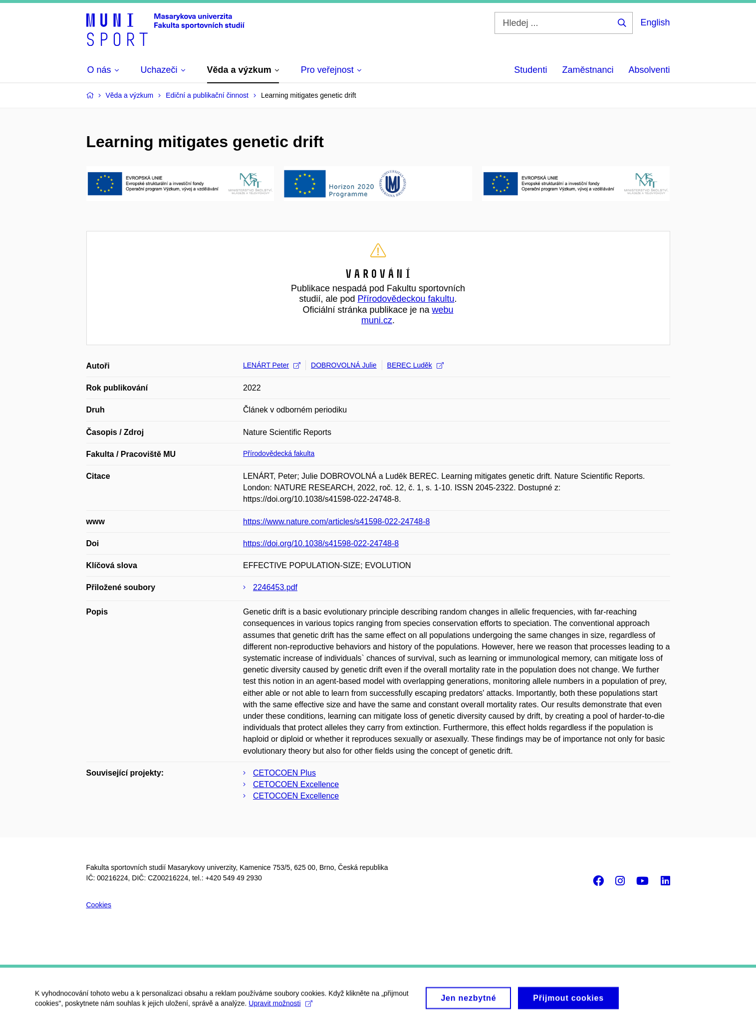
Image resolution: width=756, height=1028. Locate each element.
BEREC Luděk (415, 365)
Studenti (530, 70)
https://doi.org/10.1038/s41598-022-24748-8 (321, 543)
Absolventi (649, 70)
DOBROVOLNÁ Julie (343, 365)
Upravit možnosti (280, 1008)
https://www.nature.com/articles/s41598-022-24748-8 (336, 521)
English (655, 22)
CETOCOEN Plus (284, 773)
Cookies (99, 905)
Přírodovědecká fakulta (278, 453)
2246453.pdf (275, 587)
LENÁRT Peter (271, 365)
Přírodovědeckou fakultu (405, 299)
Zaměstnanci (587, 70)
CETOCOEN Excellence (296, 784)
